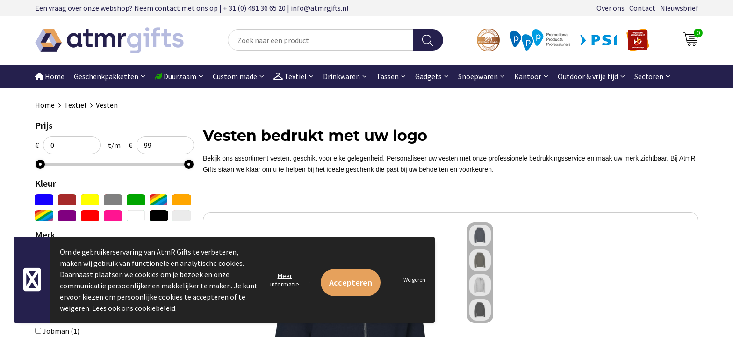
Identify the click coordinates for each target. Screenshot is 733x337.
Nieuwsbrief (679, 8)
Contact (642, 8)
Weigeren (414, 279)
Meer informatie (284, 279)
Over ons (610, 8)
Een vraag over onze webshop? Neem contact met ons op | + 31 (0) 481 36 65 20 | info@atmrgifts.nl (192, 8)
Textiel (75, 105)
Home (50, 76)
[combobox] (320, 40)
